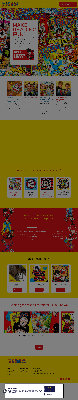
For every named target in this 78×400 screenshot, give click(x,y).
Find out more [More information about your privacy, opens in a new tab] (13, 392)
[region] (34, 391)
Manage (49, 394)
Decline (50, 390)
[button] (5, 391)
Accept (49, 387)
